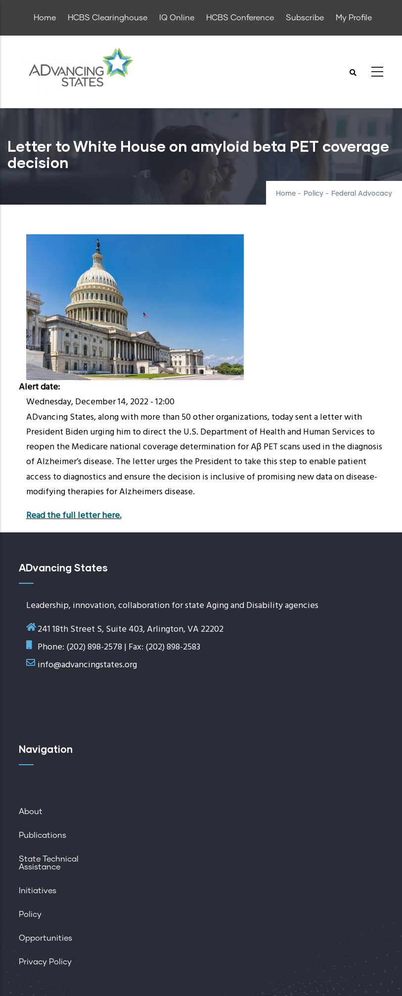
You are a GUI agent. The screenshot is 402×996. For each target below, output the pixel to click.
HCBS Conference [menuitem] (240, 18)
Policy (313, 193)
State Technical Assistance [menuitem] (49, 863)
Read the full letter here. (74, 516)
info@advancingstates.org (87, 665)
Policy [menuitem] (30, 914)
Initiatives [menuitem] (37, 891)
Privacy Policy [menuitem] (45, 962)
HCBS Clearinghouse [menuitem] (107, 18)
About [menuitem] (31, 812)
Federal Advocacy (361, 193)
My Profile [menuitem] (354, 18)
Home (286, 193)
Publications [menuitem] (42, 835)
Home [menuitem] (45, 18)
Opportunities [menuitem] (45, 938)
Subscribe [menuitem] (305, 18)
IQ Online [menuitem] (176, 18)
